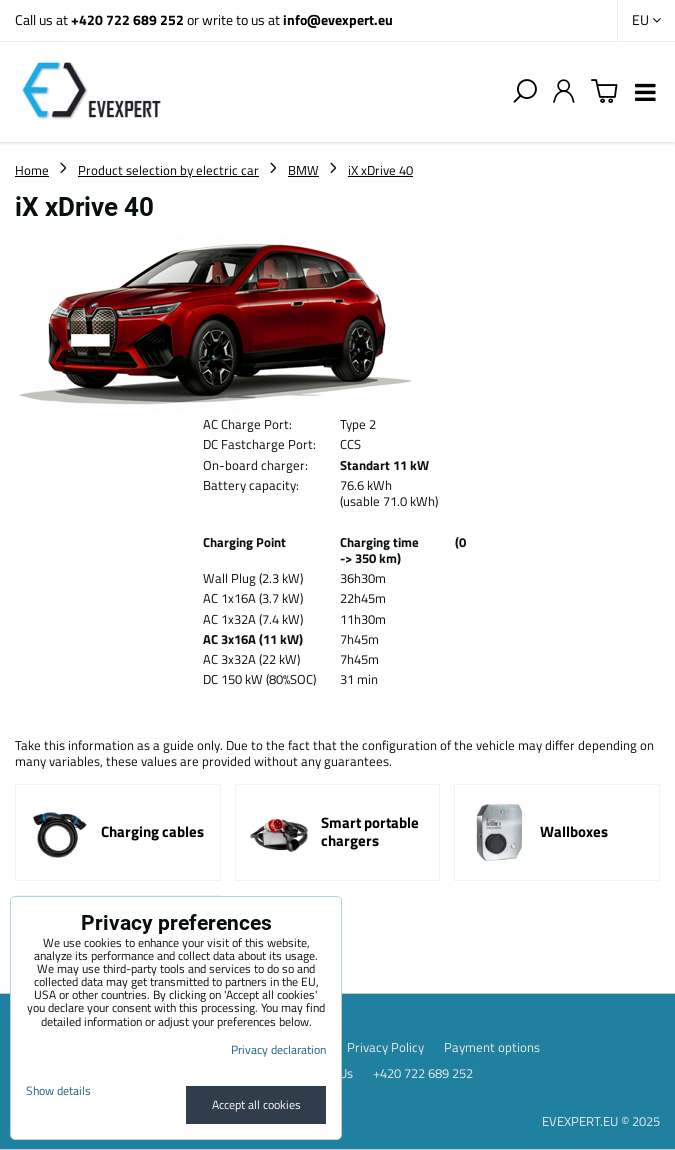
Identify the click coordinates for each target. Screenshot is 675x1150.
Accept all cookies (256, 1104)
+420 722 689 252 (127, 19)
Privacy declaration (278, 1049)
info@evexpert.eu (338, 19)
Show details (58, 1090)
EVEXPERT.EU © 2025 (601, 1121)
